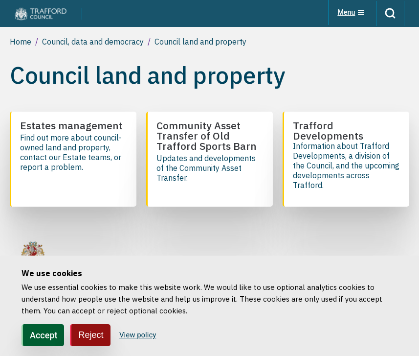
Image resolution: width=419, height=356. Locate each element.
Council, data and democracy (93, 42)
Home (20, 42)
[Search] (388, 13)
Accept (43, 335)
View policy (137, 335)
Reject (90, 335)
